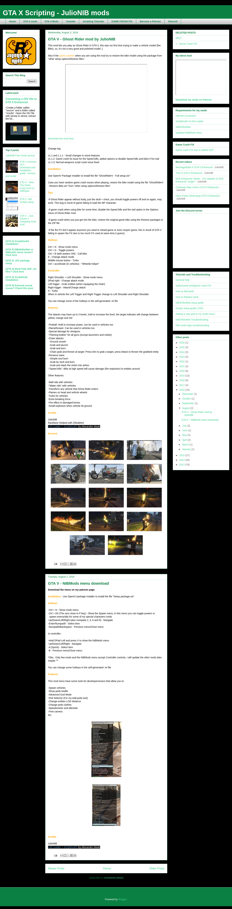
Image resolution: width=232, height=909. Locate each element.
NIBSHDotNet (183, 127)
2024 (182, 352)
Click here (11, 255)
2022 (182, 361)
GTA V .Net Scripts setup (27, 200)
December (188, 394)
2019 (182, 375)
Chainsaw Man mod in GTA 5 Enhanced (197, 187)
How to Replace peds (187, 297)
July (184, 425)
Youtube (70, 21)
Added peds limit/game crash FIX (193, 285)
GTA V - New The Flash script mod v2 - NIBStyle (28, 186)
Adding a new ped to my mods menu (195, 314)
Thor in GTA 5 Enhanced (189, 173)
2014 (182, 460)
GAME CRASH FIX (122, 21)
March (186, 444)
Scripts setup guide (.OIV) (189, 308)
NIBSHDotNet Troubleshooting (192, 319)
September (188, 403)
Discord (172, 21)
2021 (182, 366)
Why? (179, 38)
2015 (182, 455)
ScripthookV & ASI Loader (190, 121)
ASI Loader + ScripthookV (63, 426)
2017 (182, 385)
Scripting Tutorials (93, 21)
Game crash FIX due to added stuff (194, 150)
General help (182, 280)
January (186, 449)
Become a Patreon (150, 21)
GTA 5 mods (30, 21)
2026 (182, 342)
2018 (182, 380)
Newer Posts (56, 868)
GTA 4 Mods (52, 21)
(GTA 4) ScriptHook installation (17, 278)
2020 (182, 371)
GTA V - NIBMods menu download (78, 583)
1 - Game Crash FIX (186, 43)
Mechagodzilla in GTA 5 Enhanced (194, 167)
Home (12, 21)
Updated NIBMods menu (189, 132)
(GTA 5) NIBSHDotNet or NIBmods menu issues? (19, 251)
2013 (182, 464)
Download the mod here (61, 138)
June (185, 430)
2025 (182, 347)
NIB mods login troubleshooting (192, 325)
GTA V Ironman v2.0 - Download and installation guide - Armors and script (21, 169)
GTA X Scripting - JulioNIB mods (56, 13)
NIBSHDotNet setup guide (190, 302)
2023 (182, 356)
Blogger (122, 899)
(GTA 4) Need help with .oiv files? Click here (21, 270)
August (186, 408)
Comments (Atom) (114, 877)
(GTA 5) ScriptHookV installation (17, 242)
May (184, 435)
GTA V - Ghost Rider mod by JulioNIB (81, 39)
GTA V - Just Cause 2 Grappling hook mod (28, 220)
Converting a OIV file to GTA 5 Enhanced (21, 100)
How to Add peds (185, 291)
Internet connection (186, 115)
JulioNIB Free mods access (20, 155)
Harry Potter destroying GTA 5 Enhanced (197, 195)
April (185, 440)
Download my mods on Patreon (194, 99)
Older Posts (157, 868)
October (186, 398)
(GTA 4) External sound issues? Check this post (19, 287)
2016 (182, 389)
